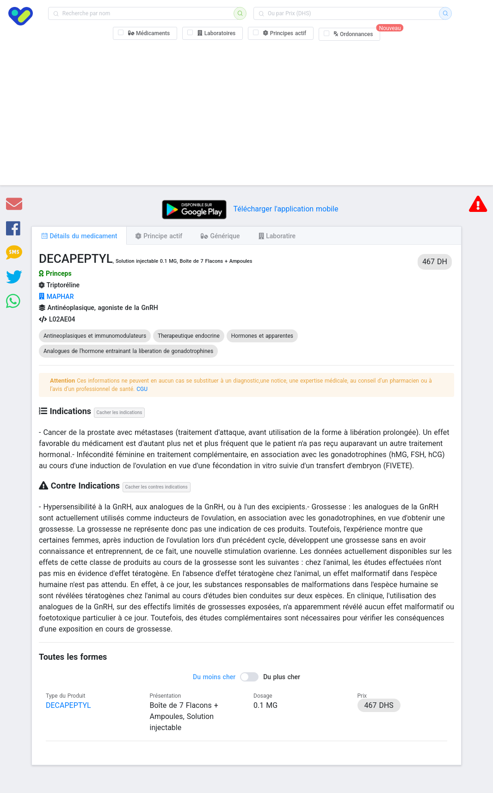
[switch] (246, 676)
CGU (142, 389)
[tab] (79, 235)
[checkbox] (145, 33)
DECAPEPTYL (68, 705)
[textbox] (144, 13)
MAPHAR (56, 296)
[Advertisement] (246, 111)
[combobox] (144, 13)
